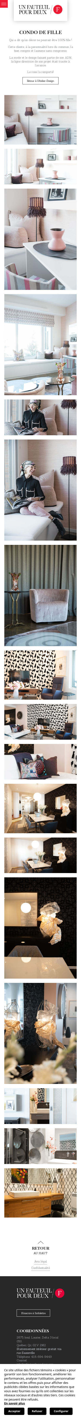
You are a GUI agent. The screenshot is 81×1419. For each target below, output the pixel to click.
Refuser (37, 1411)
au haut (40, 1248)
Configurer (61, 1411)
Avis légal (40, 1261)
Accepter (14, 1411)
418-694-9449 (41, 1357)
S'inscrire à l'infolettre (33, 1313)
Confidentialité (40, 1268)
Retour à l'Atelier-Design (40, 80)
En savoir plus (14, 1403)
